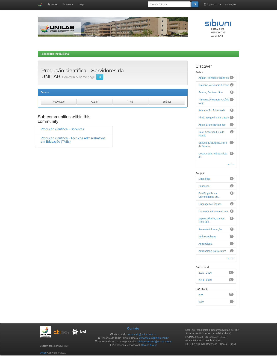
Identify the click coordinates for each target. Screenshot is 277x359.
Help (81, 4)
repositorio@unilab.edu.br (141, 334)
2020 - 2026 (205, 272)
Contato (133, 328)
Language (230, 4)
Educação (204, 186)
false (201, 301)
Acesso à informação (210, 229)
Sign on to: (212, 4)
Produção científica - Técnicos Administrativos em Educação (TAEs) (73, 139)
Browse (68, 4)
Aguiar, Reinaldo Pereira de (214, 77)
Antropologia (206, 243)
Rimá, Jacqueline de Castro (214, 117)
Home (52, 4)
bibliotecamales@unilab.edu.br (155, 341)
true (201, 294)
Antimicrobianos (207, 236)
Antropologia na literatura (212, 251)
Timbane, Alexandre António (214, 85)
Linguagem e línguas (210, 204)
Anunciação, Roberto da (212, 110)
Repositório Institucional (54, 53)
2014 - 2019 (205, 280)
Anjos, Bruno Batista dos (212, 124)
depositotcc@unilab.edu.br (154, 338)
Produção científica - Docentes (62, 129)
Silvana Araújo (149, 345)
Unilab (43, 352)
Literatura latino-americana (213, 211)
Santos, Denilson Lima (211, 92)
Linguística (204, 178)
